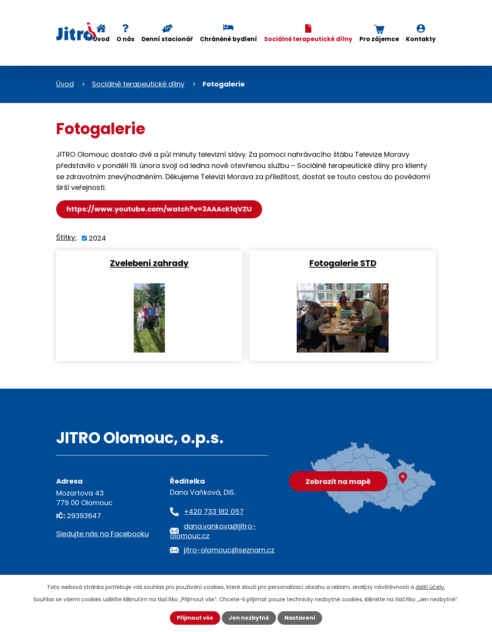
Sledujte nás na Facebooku (102, 534)
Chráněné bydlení (228, 39)
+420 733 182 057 (214, 511)
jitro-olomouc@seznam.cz (229, 550)
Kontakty (421, 39)
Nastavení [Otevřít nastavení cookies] (299, 618)
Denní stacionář (167, 39)
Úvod (101, 39)
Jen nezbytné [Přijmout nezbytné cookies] (249, 618)
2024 (97, 238)
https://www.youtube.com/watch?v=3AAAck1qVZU (159, 209)
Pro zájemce (379, 39)
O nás (125, 39)
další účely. (430, 587)
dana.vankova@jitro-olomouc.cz (213, 531)
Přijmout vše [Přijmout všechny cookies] (195, 618)
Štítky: (66, 237)
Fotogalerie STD (342, 262)
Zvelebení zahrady (149, 262)
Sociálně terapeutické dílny (308, 39)
